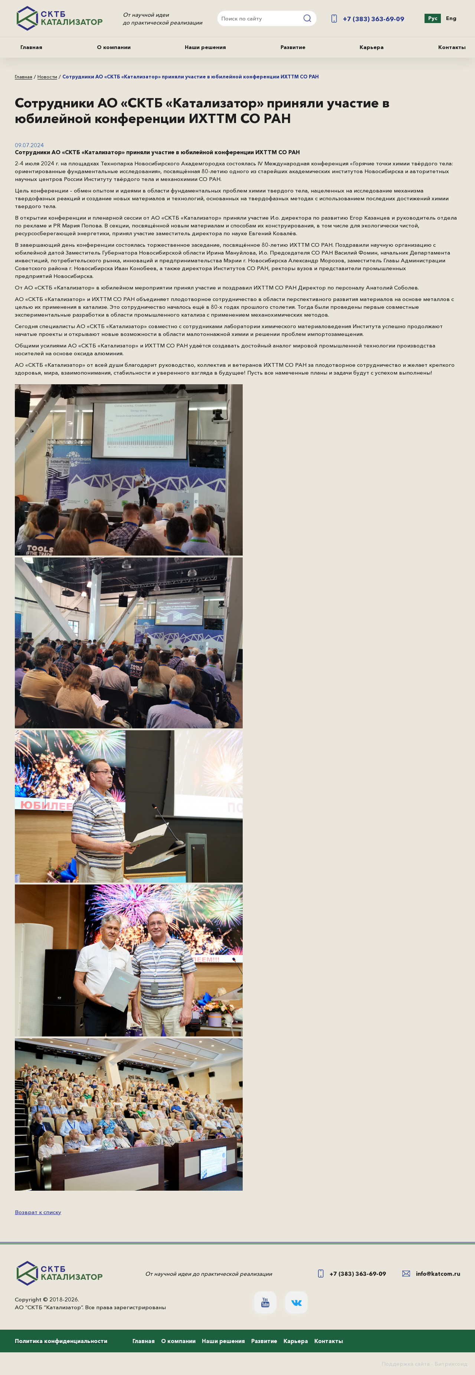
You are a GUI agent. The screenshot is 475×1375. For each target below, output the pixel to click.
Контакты (452, 47)
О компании (114, 47)
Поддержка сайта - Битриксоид (424, 1363)
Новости (47, 77)
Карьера (372, 47)
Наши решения (205, 47)
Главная (31, 47)
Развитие (293, 47)
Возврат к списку (38, 1212)
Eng (451, 18)
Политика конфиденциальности (61, 1341)
